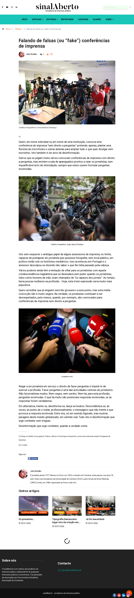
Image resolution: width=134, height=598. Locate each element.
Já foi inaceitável (95, 519)
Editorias (51, 19)
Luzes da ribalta (29, 512)
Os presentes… (27, 519)
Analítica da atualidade (99, 509)
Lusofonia (83, 19)
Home (8, 29)
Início (24, 19)
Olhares (97, 19)
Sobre (109, 19)
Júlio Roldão (31, 54)
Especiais (36, 19)
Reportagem (67, 19)
